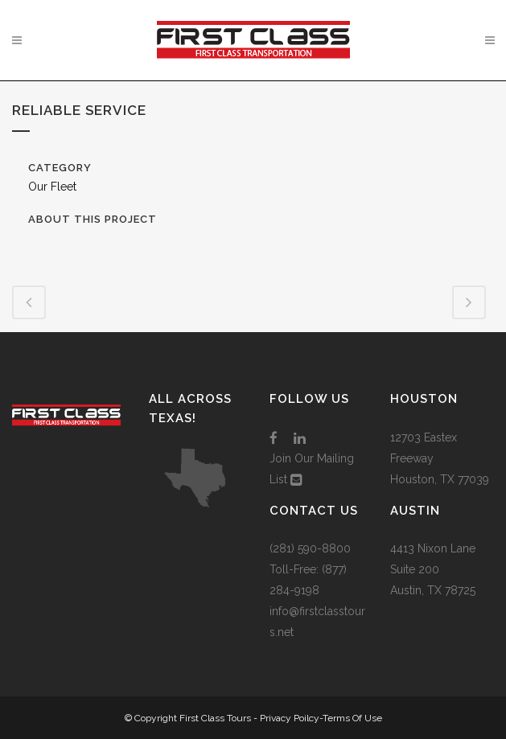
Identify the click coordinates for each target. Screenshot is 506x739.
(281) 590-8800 (310, 548)
